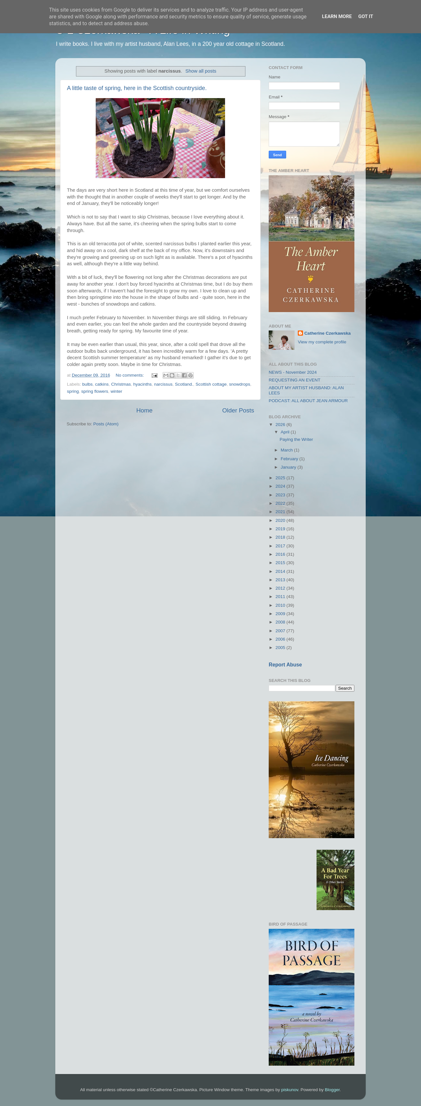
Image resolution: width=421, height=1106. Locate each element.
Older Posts (238, 410)
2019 (280, 528)
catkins (102, 384)
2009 (280, 613)
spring (73, 391)
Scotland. (184, 384)
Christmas (121, 384)
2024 (280, 486)
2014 (280, 571)
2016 (280, 554)
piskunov (289, 1089)
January (289, 467)
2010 (280, 605)
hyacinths (142, 384)
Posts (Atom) (106, 423)
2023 (280, 494)
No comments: (130, 375)
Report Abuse (285, 664)
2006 (280, 639)
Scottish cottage (211, 384)
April (286, 432)
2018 (280, 537)
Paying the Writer (296, 439)
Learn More (337, 16)
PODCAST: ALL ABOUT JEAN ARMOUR (308, 400)
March (287, 450)
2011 (280, 596)
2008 (280, 622)
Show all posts (200, 71)
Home (144, 410)
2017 (280, 545)
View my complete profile (322, 342)
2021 (280, 511)
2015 (280, 562)
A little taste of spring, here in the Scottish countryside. (137, 88)
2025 (280, 477)
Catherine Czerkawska (327, 333)
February (290, 458)
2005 (280, 647)
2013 (280, 579)
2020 (280, 520)
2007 (280, 630)
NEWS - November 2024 (293, 372)
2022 (280, 503)
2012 (280, 588)
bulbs (87, 384)
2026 (280, 424)
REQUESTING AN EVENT (294, 380)
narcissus (163, 384)
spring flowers (94, 391)
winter (116, 391)
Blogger (332, 1089)
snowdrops (239, 384)
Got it (365, 16)
